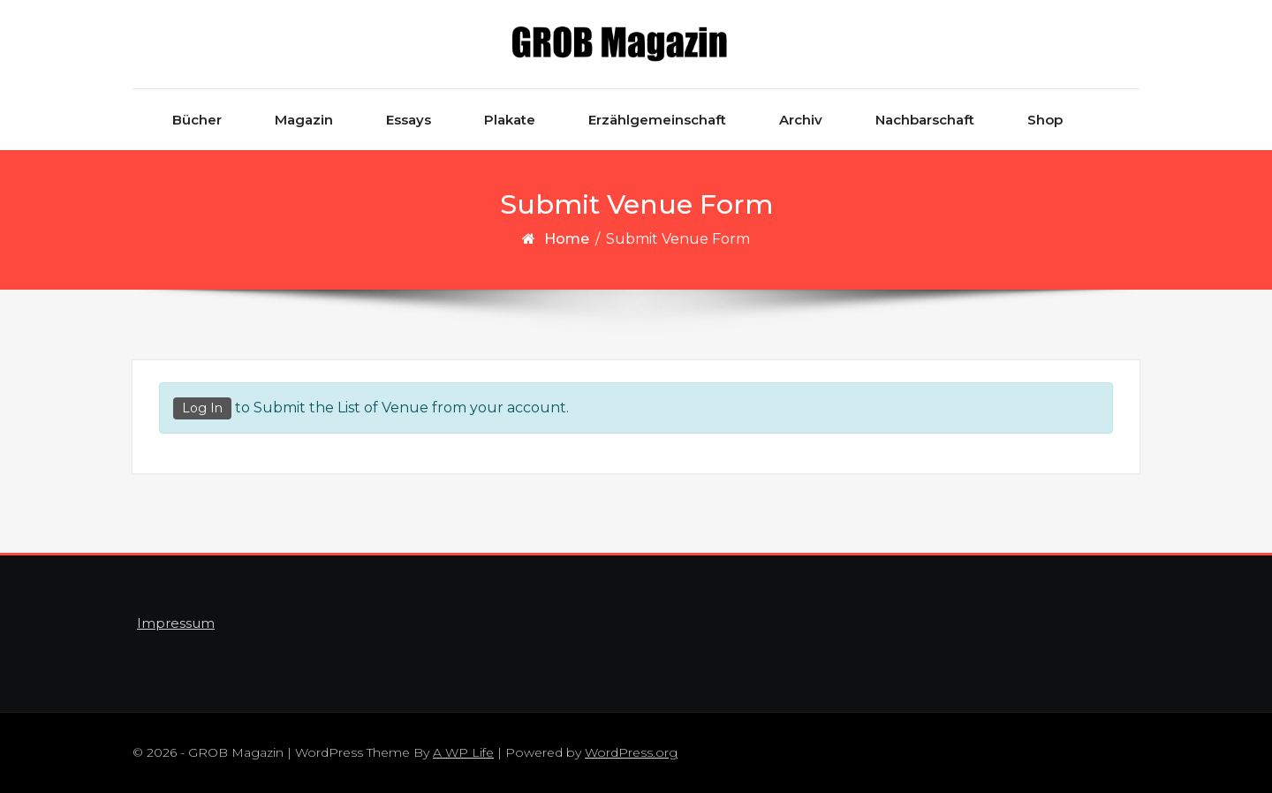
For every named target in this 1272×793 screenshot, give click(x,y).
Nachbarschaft (924, 119)
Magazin (304, 119)
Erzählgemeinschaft (657, 119)
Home (566, 238)
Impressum (176, 623)
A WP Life (463, 752)
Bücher (197, 119)
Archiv (800, 119)
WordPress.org (631, 752)
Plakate (509, 119)
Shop (1045, 119)
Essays (408, 119)
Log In (202, 408)
